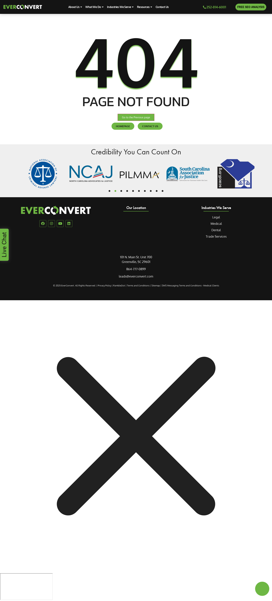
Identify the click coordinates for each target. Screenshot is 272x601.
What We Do (94, 7)
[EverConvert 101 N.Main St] (136, 232)
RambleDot (119, 285)
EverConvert (67, 285)
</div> (26, 586)
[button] (109, 191)
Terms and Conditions (138, 285)
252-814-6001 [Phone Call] (214, 7)
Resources (144, 7)
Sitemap (155, 285)
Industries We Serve (120, 7)
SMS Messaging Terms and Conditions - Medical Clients (190, 285)
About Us (75, 7)
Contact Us (162, 7)
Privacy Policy (104, 285)
